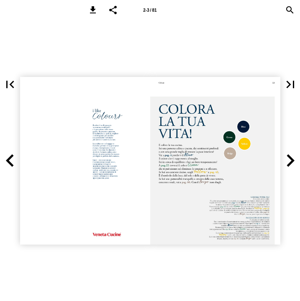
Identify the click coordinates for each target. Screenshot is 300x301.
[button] (93, 10)
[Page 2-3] (150, 10)
